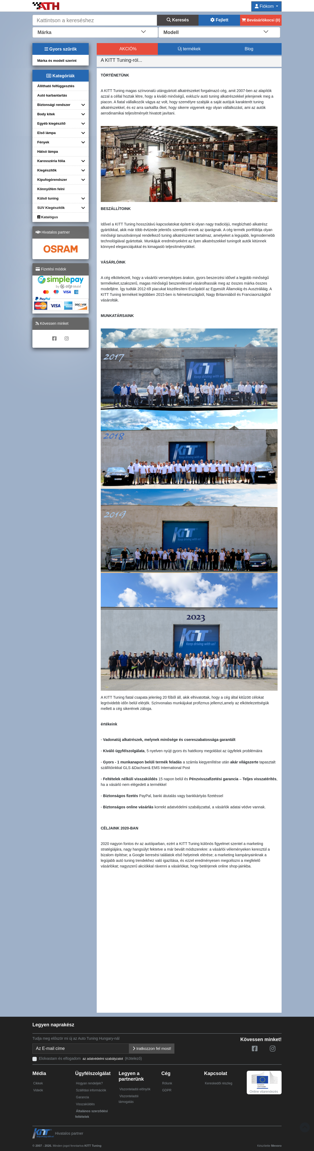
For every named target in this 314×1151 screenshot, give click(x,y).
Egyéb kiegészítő (51, 123)
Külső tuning (47, 198)
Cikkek (38, 1083)
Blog (249, 49)
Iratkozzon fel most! (151, 1048)
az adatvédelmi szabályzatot (103, 1059)
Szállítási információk (91, 1090)
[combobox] (95, 32)
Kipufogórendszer (52, 180)
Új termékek (189, 49)
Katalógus (47, 217)
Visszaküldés (85, 1104)
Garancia (82, 1097)
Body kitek (46, 114)
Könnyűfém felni (51, 189)
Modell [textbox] (171, 32)
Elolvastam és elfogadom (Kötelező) (90, 1058)
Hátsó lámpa (47, 152)
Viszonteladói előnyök (135, 1089)
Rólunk (167, 1083)
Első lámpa (46, 133)
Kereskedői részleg (218, 1083)
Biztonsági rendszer (53, 105)
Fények (43, 142)
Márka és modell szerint (57, 61)
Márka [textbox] (44, 32)
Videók (38, 1090)
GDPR (166, 1090)
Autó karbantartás (52, 95)
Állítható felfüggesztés (55, 86)
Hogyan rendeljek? (89, 1083)
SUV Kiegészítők (51, 208)
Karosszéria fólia (51, 161)
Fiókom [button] (265, 6)
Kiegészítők (47, 170)
